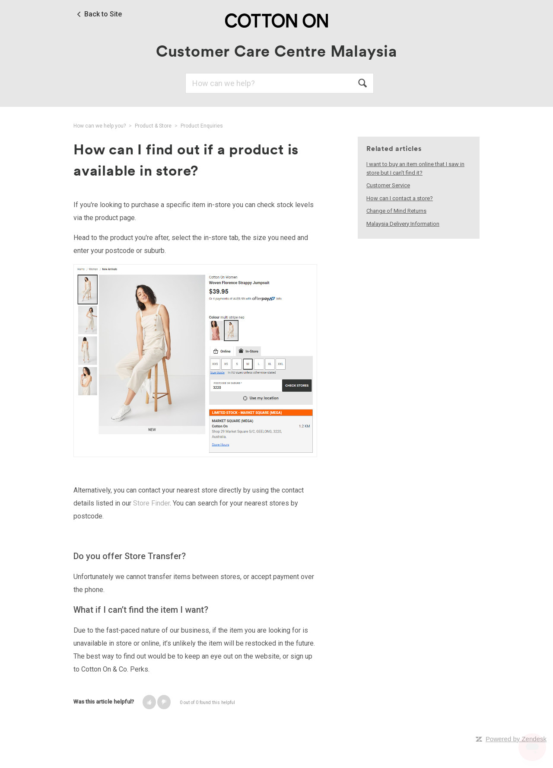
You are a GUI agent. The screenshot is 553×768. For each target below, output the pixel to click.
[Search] (279, 83)
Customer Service (388, 185)
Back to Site (103, 14)
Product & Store (153, 126)
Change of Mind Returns (396, 211)
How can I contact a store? (399, 198)
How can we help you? (99, 126)
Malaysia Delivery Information (402, 224)
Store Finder (151, 503)
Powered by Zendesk (516, 738)
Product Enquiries (202, 126)
